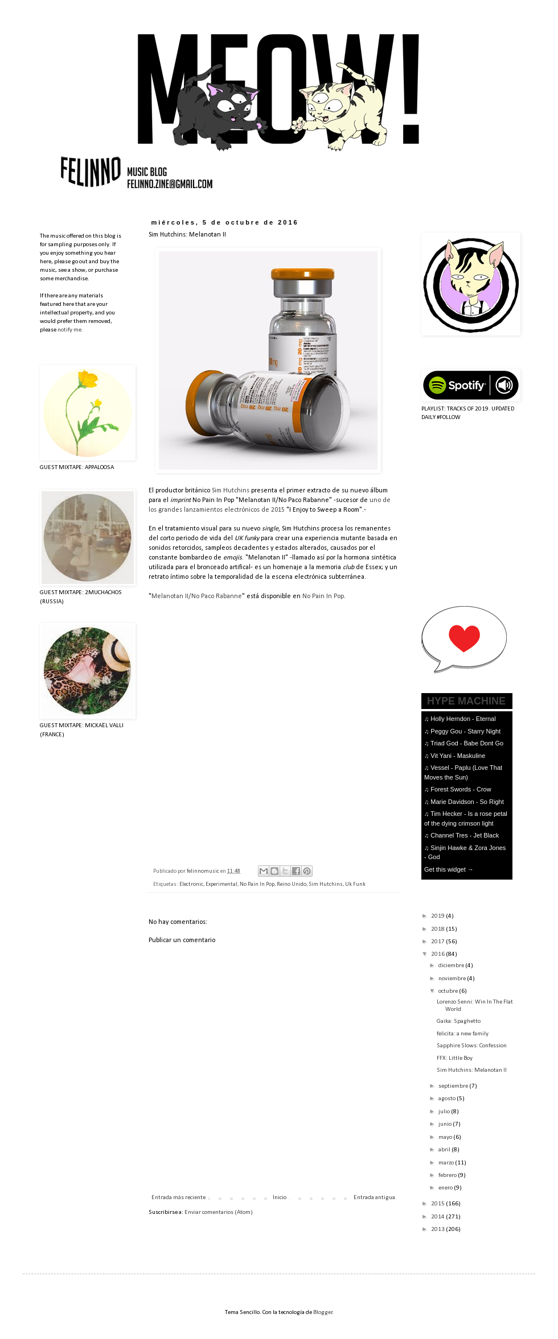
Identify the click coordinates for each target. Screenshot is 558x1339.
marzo (446, 1163)
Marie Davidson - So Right (466, 801)
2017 (438, 942)
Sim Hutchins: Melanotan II (472, 1070)
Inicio (279, 1198)
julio (444, 1112)
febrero (448, 1175)
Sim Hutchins (230, 490)
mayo (445, 1137)
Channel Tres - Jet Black (464, 835)
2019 (438, 916)
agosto (447, 1099)
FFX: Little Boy (455, 1058)
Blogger (323, 1312)
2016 (438, 954)
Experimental (221, 884)
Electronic (191, 884)
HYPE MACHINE (466, 700)
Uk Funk (355, 884)
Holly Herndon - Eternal (462, 718)
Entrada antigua (374, 1198)
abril (445, 1150)
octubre (448, 991)
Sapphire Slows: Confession (472, 1046)
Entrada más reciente (178, 1198)
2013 (438, 1229)
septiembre (453, 1086)
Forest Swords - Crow (460, 789)
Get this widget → (449, 869)
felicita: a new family (463, 1034)
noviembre (452, 979)
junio (445, 1124)
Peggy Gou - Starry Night (465, 731)
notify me (69, 330)
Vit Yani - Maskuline (457, 755)
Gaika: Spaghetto (459, 1021)
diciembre (451, 966)
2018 (438, 929)
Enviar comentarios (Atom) (218, 1212)
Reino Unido (291, 884)
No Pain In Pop (323, 596)
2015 (438, 1204)
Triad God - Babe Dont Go (466, 743)
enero (446, 1188)
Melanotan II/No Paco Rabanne (196, 596)
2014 (438, 1217)
